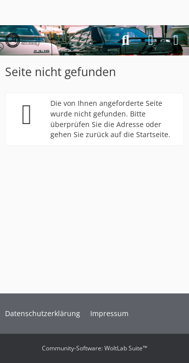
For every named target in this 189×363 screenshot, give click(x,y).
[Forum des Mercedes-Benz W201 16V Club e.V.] (22, 40)
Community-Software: (94, 348)
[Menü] (176, 40)
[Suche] (125, 40)
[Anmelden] (151, 40)
